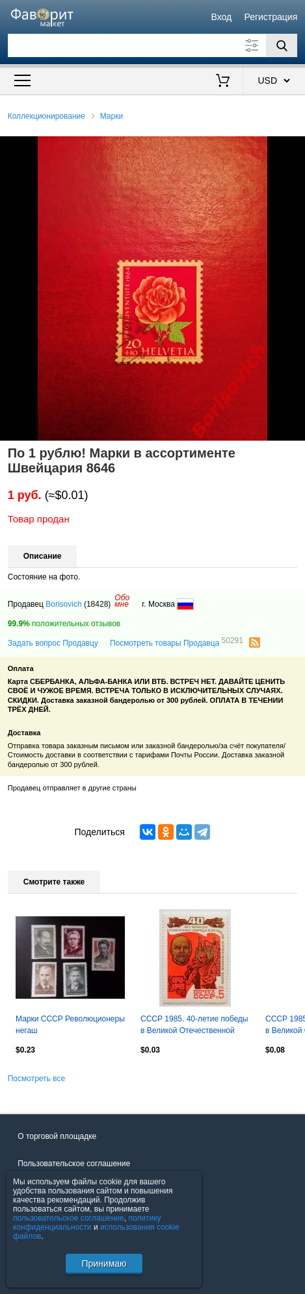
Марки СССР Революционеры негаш (70, 1024)
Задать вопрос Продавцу (53, 643)
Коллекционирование (46, 116)
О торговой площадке (57, 1136)
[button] (293, 148)
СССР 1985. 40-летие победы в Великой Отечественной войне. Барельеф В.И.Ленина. (194, 1026)
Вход (221, 17)
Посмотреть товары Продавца (176, 642)
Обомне (121, 600)
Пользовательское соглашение (74, 1163)
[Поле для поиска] (153, 45)
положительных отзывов (64, 623)
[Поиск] (281, 45)
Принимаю (103, 1263)
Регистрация (270, 17)
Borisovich (63, 604)
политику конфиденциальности (87, 1223)
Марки (111, 116)
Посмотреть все (36, 1078)
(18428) (97, 604)
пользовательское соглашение (68, 1218)
